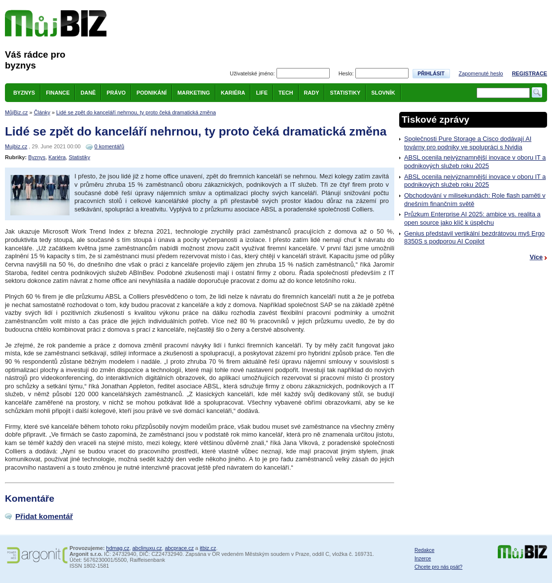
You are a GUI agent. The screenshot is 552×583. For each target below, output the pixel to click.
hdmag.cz (117, 548)
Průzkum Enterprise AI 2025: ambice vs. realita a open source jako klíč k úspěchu (472, 218)
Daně (88, 93)
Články (42, 112)
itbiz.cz (208, 548)
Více (536, 257)
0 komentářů (109, 146)
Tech (285, 93)
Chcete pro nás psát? (438, 567)
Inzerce (422, 558)
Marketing (193, 93)
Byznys (24, 93)
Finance (57, 93)
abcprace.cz (179, 548)
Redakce (424, 550)
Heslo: (346, 73)
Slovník (383, 93)
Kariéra (233, 93)
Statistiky (345, 93)
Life (262, 93)
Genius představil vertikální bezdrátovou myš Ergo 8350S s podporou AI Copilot (474, 237)
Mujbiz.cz (16, 146)
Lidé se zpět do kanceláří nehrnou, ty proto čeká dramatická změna (136, 112)
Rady (311, 93)
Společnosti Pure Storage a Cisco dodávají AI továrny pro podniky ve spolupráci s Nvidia (467, 143)
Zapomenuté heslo (481, 73)
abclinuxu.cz (147, 548)
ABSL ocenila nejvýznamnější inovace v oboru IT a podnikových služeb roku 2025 (475, 162)
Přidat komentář (44, 516)
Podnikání (152, 93)
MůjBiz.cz (16, 112)
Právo (116, 93)
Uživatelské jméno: (252, 73)
